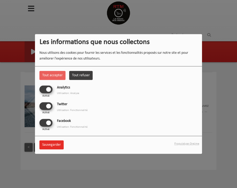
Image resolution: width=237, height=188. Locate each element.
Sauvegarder (51, 145)
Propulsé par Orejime (186, 144)
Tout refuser (81, 75)
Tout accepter (52, 75)
